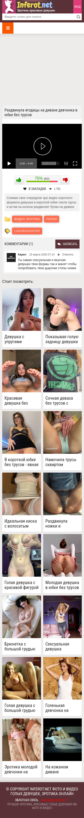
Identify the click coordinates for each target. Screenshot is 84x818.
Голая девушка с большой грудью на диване (19, 708)
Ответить (67, 254)
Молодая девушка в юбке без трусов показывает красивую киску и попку (62, 585)
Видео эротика (27, 219)
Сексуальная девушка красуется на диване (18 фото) (61, 646)
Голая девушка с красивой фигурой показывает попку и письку (21, 585)
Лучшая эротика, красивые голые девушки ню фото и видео (42, 806)
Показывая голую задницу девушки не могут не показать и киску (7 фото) (62, 339)
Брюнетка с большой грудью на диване (19, 646)
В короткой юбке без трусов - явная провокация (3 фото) (21, 462)
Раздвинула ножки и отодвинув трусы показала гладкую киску (62, 523)
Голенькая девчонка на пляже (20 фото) (60, 708)
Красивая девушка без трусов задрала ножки (18, 401)
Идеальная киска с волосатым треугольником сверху (20, 523)
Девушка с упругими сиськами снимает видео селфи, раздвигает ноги (19, 339)
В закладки (34, 189)
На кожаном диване (56, 769)
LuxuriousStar (27, 231)
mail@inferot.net (54, 800)
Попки (51, 219)
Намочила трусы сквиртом (60, 462)
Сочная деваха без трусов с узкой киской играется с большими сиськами (59, 401)
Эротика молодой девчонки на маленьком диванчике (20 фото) (20, 769)
